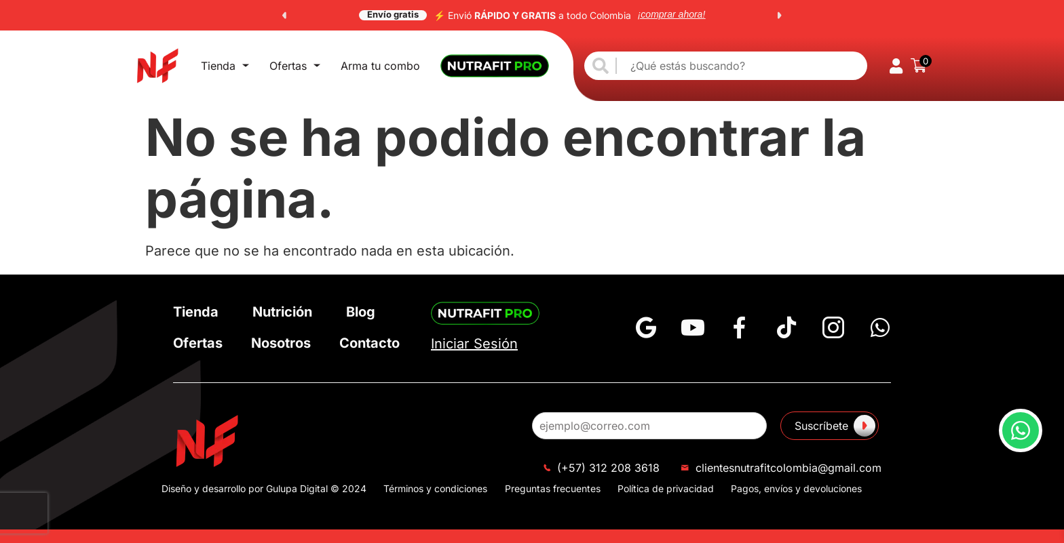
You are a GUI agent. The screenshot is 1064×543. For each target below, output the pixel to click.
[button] (284, 15)
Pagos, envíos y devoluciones (796, 488)
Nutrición (282, 312)
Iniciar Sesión (474, 344)
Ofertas (294, 66)
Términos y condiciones (435, 488)
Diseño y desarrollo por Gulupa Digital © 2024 (264, 488)
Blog (360, 312)
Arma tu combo (380, 66)
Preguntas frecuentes (553, 488)
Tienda (225, 66)
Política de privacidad (666, 488)
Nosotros (281, 343)
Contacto (369, 343)
